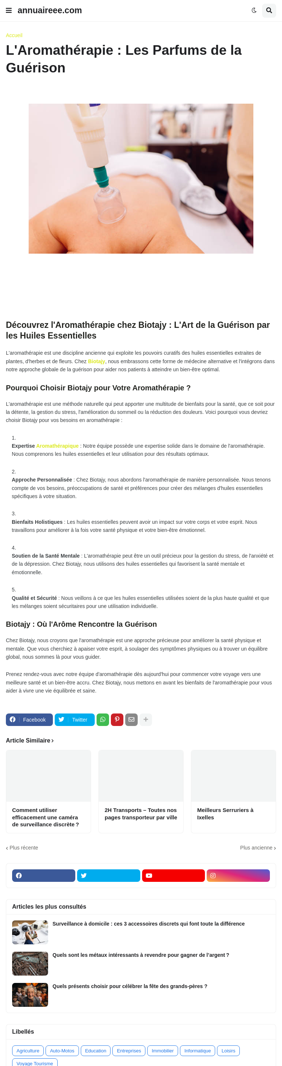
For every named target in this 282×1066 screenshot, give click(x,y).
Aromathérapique (57, 446)
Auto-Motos (62, 1051)
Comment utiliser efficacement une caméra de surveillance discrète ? (45, 817)
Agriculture (28, 1051)
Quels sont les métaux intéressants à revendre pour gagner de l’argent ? (141, 955)
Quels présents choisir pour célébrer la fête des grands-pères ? (130, 986)
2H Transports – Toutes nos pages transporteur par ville (141, 813)
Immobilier (163, 1051)
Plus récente (24, 848)
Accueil (14, 35)
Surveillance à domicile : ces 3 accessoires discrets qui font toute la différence (149, 924)
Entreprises (129, 1051)
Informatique (197, 1051)
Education (95, 1051)
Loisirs (228, 1051)
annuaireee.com (50, 10)
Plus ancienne (256, 848)
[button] (9, 10)
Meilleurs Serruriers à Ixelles (225, 813)
